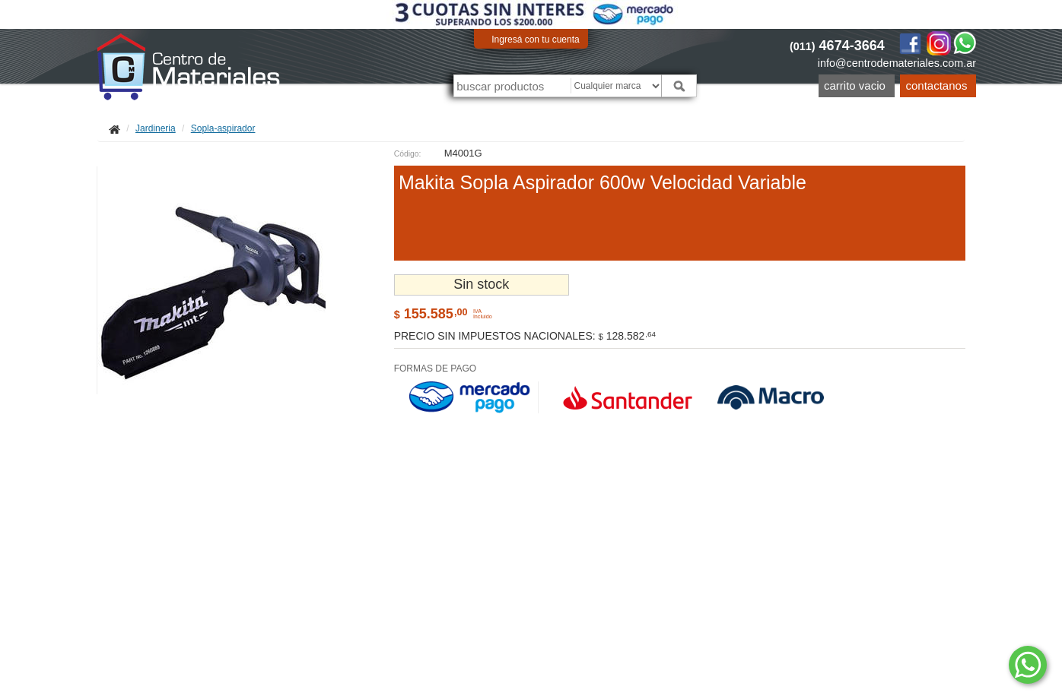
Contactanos (937, 85)
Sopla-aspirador (223, 128)
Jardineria (155, 128)
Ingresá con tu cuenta (535, 39)
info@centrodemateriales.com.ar (897, 63)
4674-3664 (837, 45)
